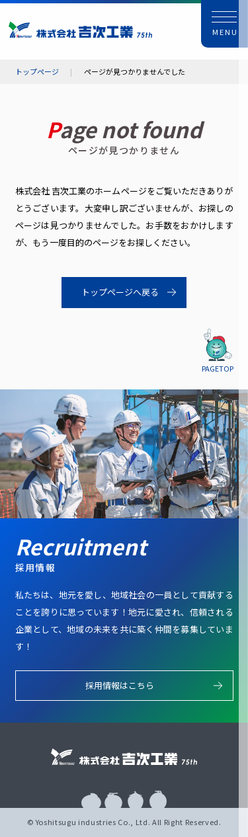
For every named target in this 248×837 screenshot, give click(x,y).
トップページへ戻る (120, 292)
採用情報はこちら (119, 685)
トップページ (37, 72)
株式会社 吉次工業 (80, 29)
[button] (225, 24)
